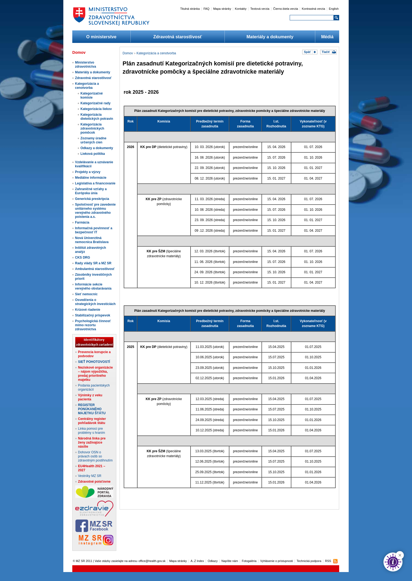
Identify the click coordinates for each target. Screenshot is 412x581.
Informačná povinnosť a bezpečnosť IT (93, 230)
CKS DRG (82, 257)
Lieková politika (92, 154)
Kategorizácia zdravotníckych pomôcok (92, 128)
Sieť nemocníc (86, 294)
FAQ (207, 8)
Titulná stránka (190, 8)
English (334, 8)
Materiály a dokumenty (270, 36)
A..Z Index (197, 561)
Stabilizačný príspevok (92, 315)
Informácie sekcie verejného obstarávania (93, 286)
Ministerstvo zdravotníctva (85, 64)
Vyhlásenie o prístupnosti (276, 561)
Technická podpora (309, 561)
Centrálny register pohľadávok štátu (92, 421)
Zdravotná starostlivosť (177, 36)
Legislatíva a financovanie (95, 183)
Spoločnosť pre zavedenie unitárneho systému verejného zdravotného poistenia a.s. (95, 211)
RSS (328, 561)
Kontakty (240, 8)
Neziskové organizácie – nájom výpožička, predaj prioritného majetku (95, 374)
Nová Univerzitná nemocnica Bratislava (91, 240)
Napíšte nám (229, 561)
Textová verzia (259, 8)
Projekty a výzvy (87, 172)
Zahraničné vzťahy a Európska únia (91, 191)
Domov (128, 53)
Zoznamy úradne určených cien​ (93, 140)
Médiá (327, 36)
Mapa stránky (222, 8)
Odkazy (213, 561)
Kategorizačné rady (95, 103)
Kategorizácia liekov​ (96, 109)
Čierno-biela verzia (285, 8)
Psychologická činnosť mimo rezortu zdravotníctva (93, 325)
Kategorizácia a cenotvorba (87, 86)
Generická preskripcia (92, 199)
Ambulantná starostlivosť (95, 269)
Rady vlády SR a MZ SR (93, 263)
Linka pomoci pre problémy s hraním (91, 431)
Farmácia (82, 222)
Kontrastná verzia (313, 8)
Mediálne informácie (90, 178)
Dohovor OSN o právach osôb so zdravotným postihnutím (95, 456)
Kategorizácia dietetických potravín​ (96, 117)
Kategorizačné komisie (91, 95)
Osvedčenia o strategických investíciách (95, 302)
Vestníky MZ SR (89, 476)
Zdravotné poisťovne (94, 481)
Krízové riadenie (87, 310)
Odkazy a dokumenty (96, 148)
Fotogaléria (249, 561)
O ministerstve (101, 36)
